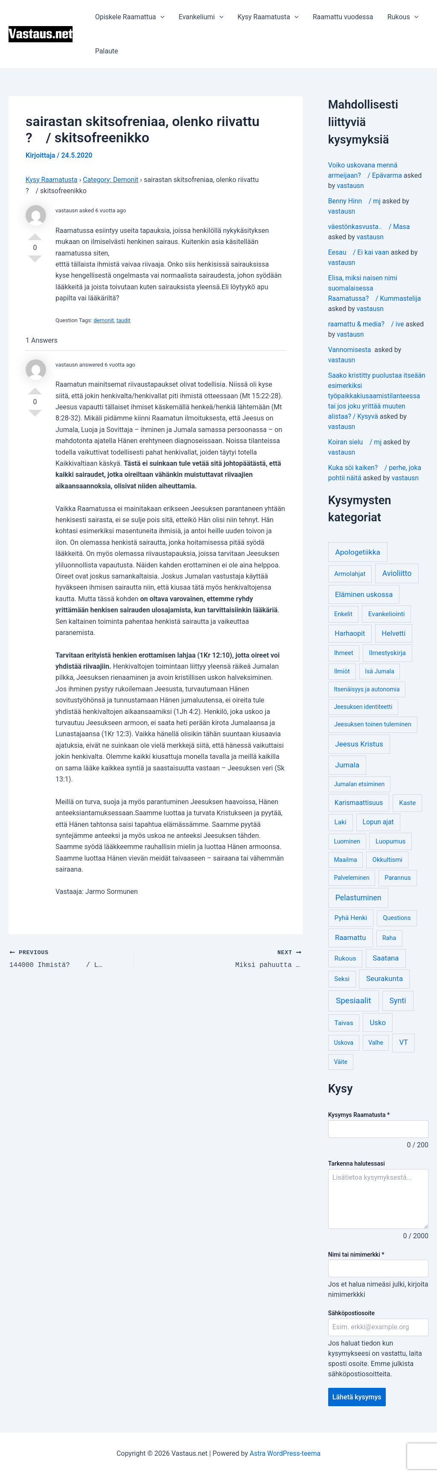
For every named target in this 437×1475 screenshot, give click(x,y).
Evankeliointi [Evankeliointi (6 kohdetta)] (386, 614)
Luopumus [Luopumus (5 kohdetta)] (390, 841)
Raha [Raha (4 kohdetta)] (389, 938)
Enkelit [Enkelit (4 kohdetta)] (343, 614)
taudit (124, 320)
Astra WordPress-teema (285, 1453)
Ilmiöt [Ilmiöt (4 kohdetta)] (342, 671)
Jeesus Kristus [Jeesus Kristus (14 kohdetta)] (359, 744)
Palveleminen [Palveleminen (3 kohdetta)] (351, 877)
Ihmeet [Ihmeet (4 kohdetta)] (343, 653)
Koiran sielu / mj (355, 442)
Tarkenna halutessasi (356, 1163)
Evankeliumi (200, 17)
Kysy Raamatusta (266, 17)
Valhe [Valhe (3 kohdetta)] (375, 1042)
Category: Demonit (112, 179)
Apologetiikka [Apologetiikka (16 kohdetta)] (357, 552)
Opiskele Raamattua (129, 17)
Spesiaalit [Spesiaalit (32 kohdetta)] (353, 1000)
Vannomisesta (350, 350)
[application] (160, 17)
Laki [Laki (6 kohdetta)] (341, 822)
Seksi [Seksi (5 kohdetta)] (342, 979)
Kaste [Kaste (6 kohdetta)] (407, 803)
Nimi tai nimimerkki (356, 1254)
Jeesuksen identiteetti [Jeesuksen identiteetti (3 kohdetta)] (363, 706)
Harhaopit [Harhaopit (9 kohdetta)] (350, 633)
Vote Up (35, 233)
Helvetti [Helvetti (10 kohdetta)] (394, 633)
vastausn (350, 186)
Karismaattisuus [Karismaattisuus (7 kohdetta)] (359, 803)
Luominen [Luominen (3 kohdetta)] (347, 841)
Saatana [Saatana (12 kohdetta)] (386, 958)
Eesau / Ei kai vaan (359, 252)
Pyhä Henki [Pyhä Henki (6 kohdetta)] (351, 918)
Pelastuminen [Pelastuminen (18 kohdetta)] (358, 897)
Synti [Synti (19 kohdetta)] (398, 1000)
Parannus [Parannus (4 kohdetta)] (398, 877)
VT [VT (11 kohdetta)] (403, 1042)
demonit (103, 320)
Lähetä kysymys (357, 1397)
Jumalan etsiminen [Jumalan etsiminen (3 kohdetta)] (359, 784)
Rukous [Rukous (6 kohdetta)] (345, 958)
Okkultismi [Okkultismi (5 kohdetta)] (387, 860)
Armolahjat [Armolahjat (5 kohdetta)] (349, 574)
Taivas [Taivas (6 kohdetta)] (344, 1023)
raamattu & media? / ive (366, 324)
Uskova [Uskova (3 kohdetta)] (343, 1042)
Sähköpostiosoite (351, 1313)
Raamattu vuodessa (341, 17)
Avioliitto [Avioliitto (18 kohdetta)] (396, 573)
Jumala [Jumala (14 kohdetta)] (347, 765)
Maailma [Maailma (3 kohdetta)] (345, 859)
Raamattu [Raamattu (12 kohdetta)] (350, 937)
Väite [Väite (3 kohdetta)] (340, 1061)
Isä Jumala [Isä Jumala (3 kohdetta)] (379, 671)
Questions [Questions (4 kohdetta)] (397, 918)
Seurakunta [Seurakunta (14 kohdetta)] (384, 978)
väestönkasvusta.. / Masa (369, 227)
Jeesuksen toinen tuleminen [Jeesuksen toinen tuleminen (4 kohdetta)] (372, 724)
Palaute (106, 51)
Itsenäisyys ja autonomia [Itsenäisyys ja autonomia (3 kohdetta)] (366, 689)
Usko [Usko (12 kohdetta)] (378, 1022)
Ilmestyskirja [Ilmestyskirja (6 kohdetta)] (387, 653)
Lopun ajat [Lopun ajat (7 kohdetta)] (378, 822)
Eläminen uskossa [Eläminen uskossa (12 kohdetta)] (364, 594)
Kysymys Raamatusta (359, 1114)
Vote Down (35, 262)
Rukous (400, 17)
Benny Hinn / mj (355, 201)
